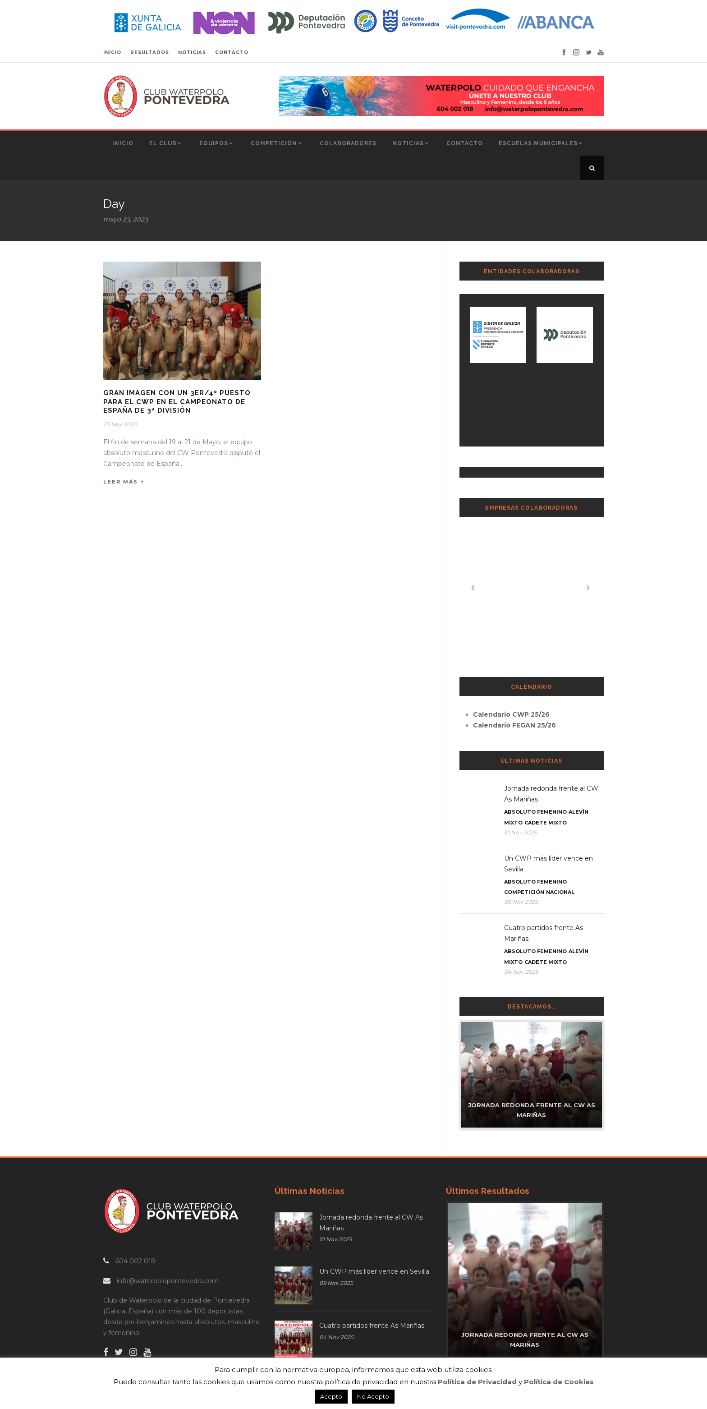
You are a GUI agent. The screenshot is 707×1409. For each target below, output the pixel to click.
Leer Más (123, 482)
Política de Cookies (559, 1381)
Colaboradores (348, 143)
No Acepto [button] (373, 1396)
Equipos (213, 143)
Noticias (408, 143)
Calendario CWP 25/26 (511, 714)
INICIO (112, 52)
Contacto (464, 143)
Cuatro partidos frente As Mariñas (371, 1326)
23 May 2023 (120, 424)
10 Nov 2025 (520, 832)
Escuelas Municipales (538, 143)
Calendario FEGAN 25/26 (514, 725)
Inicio (122, 143)
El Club (163, 143)
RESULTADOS (149, 52)
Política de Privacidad (477, 1381)
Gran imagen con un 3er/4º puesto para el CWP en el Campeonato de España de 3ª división (177, 401)
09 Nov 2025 (521, 901)
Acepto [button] (331, 1396)
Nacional (560, 892)
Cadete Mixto (545, 823)
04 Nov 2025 (521, 971)
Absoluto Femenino (535, 812)
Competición (274, 143)
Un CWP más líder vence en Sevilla (374, 1271)
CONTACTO (231, 52)
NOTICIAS (192, 52)
